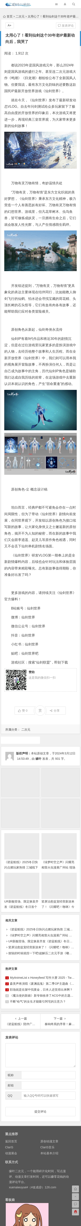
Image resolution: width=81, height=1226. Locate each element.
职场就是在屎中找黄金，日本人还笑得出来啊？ (41, 989)
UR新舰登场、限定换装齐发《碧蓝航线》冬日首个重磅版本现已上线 (21, 907)
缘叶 (38, 758)
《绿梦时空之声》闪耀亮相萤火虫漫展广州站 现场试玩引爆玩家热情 (58, 867)
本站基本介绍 (49, 1153)
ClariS (9, 1147)
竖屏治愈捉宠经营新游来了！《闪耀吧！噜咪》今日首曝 (57, 907)
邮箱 (11, 1085)
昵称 (11, 1075)
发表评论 (66, 25)
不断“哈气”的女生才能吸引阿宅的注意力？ (38, 1001)
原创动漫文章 (49, 1141)
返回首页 (11, 1141)
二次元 (20, 16)
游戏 (21, 740)
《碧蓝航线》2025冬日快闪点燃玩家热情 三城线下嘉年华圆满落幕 (21, 867)
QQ (10, 1095)
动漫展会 (11, 1153)
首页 (8, 16)
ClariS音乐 (47, 1147)
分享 (55, 710)
